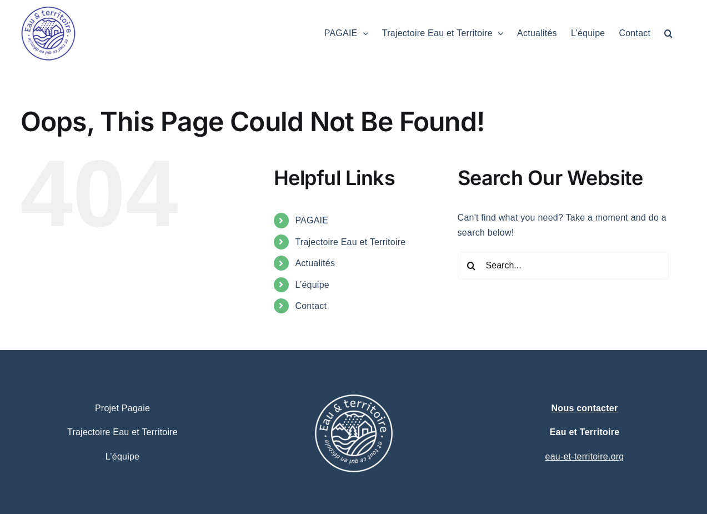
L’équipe (312, 285)
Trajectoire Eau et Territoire (350, 242)
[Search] (471, 266)
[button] (668, 33)
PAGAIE (311, 220)
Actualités (315, 263)
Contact (311, 306)
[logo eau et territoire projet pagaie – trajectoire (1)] (353, 368)
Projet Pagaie (122, 408)
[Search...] (563, 266)
